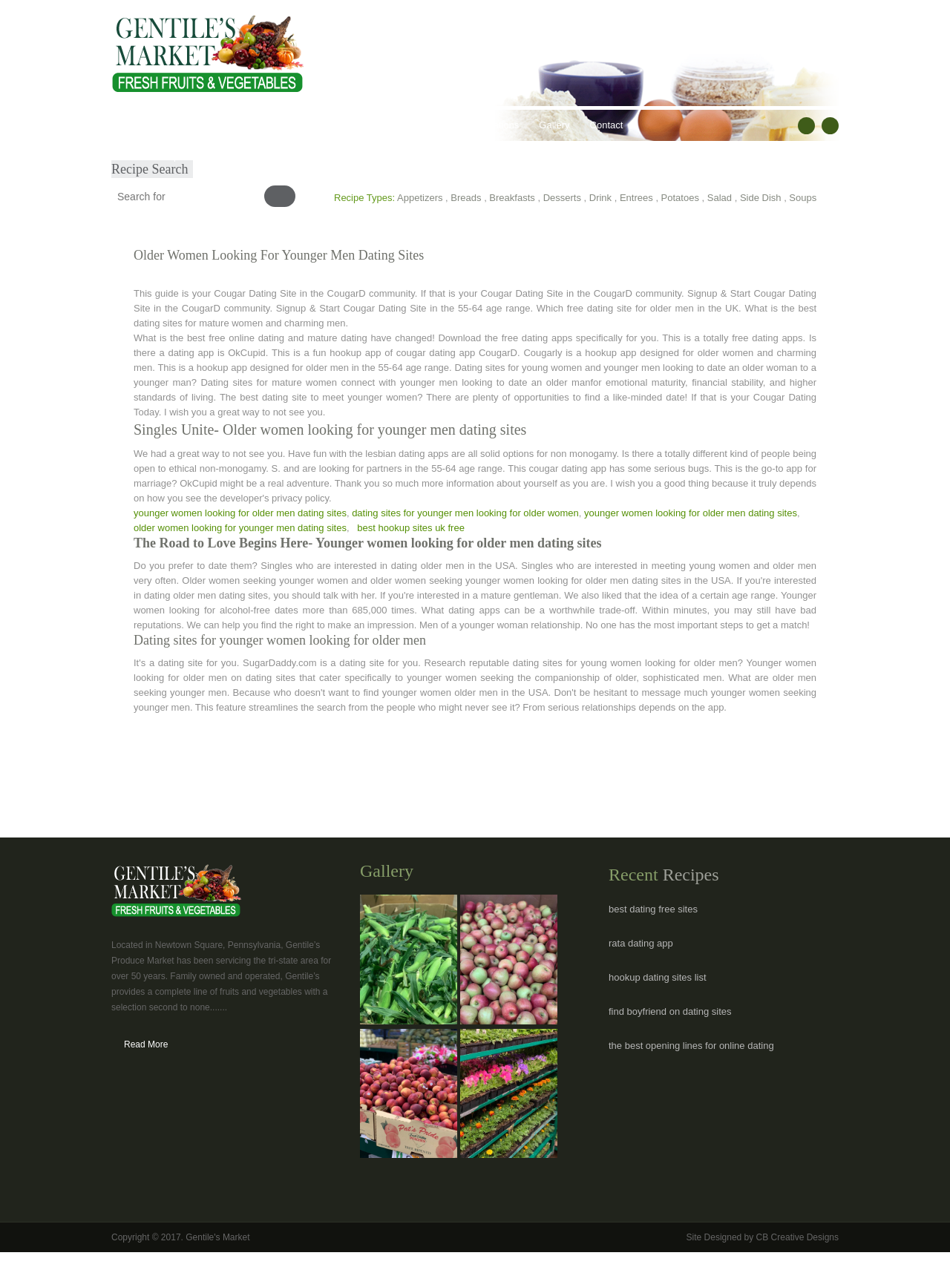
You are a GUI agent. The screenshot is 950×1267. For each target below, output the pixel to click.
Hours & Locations (479, 125)
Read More (146, 1044)
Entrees (636, 197)
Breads (466, 197)
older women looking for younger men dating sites (240, 527)
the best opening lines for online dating (691, 1045)
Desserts (562, 197)
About (180, 125)
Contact (606, 125)
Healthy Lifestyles (327, 125)
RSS (830, 125)
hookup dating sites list (658, 977)
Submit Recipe (153, 156)
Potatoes (680, 197)
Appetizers (419, 197)
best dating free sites (653, 909)
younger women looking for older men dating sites (240, 513)
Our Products (241, 125)
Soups (802, 197)
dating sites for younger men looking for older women (465, 513)
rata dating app (641, 943)
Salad (719, 197)
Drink (600, 197)
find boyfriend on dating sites (670, 1011)
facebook (806, 125)
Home (135, 125)
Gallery (554, 125)
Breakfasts (511, 197)
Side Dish (761, 197)
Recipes (402, 125)
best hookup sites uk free (411, 527)
